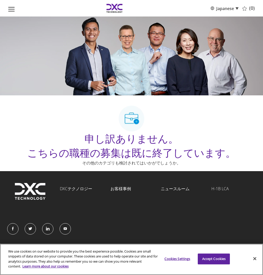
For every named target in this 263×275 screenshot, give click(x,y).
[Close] (254, 258)
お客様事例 (120, 188)
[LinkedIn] (47, 229)
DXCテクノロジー (76, 188)
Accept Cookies (214, 258)
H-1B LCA (220, 188)
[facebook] (12, 229)
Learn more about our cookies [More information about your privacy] (45, 266)
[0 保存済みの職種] (248, 8)
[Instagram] (65, 229)
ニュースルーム (175, 188)
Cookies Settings (177, 258)
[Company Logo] (114, 8)
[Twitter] (30, 229)
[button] (224, 8)
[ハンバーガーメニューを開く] (11, 8)
